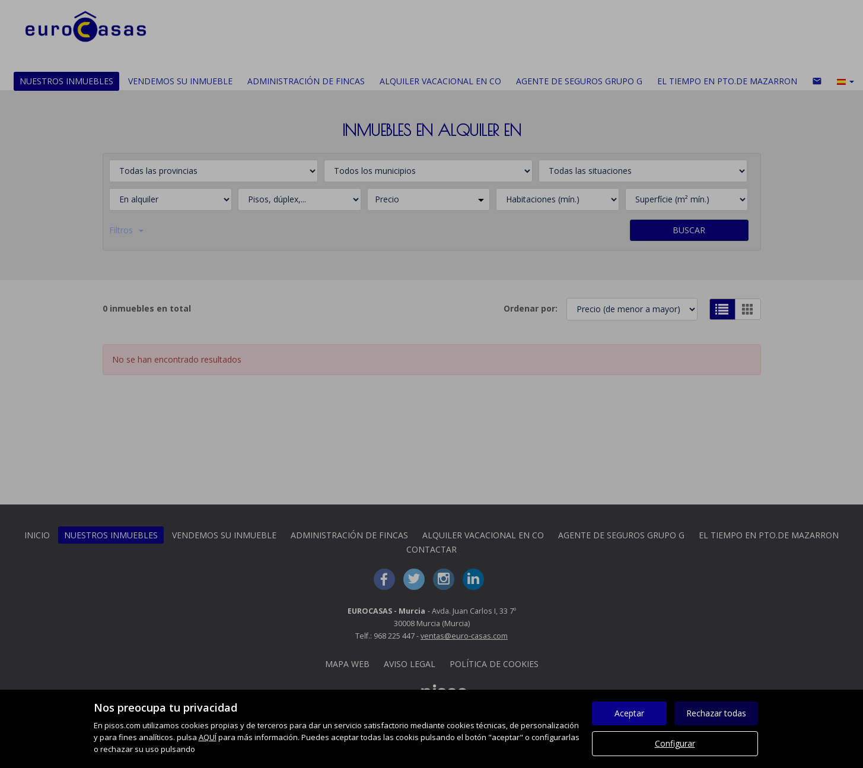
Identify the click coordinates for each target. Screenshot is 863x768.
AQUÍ (207, 737)
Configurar (675, 743)
